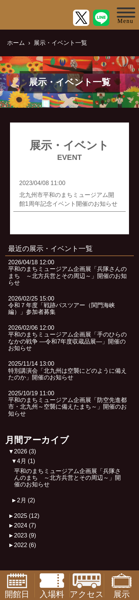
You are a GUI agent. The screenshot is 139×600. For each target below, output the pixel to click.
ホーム (16, 43)
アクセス (87, 585)
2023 (25, 535)
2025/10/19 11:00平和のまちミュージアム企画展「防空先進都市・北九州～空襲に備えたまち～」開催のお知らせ (67, 403)
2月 (26, 500)
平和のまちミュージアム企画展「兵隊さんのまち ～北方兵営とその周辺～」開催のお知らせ (67, 478)
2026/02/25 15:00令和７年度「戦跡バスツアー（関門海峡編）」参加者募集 (61, 305)
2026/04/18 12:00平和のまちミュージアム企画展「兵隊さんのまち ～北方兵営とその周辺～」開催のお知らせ (67, 272)
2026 (25, 451)
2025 (27, 516)
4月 (26, 461)
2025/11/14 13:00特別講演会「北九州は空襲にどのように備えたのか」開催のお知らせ (67, 371)
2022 (25, 545)
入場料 (52, 585)
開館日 (17, 585)
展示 (122, 585)
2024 (25, 525)
